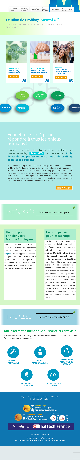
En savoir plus (64, 188)
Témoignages (55, 9)
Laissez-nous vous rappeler (54, 212)
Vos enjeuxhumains (24, 9)
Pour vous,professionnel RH (35, 9)
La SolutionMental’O (13, 9)
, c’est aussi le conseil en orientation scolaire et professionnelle (40, 440)
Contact (71, 9)
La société (64, 9)
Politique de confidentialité (40, 434)
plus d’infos (13, 76)
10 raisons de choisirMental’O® (45, 9)
